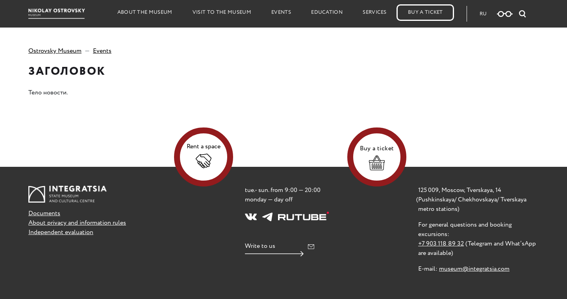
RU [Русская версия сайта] (483, 14)
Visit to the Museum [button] (222, 12)
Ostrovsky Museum (55, 50)
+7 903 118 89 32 (441, 243)
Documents (44, 213)
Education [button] (327, 12)
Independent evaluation (60, 232)
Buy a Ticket (425, 12)
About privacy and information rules (77, 222)
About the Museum (144, 12)
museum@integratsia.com (474, 268)
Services (375, 12)
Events (281, 12)
